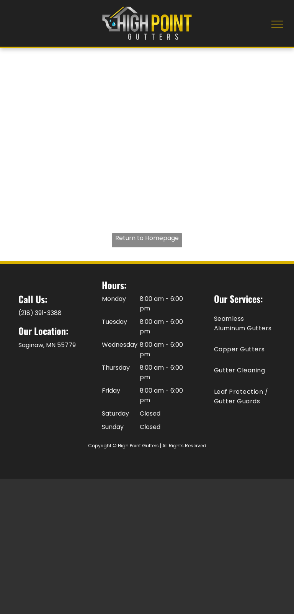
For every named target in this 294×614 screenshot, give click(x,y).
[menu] (277, 24)
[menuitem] (245, 323)
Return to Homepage (147, 238)
